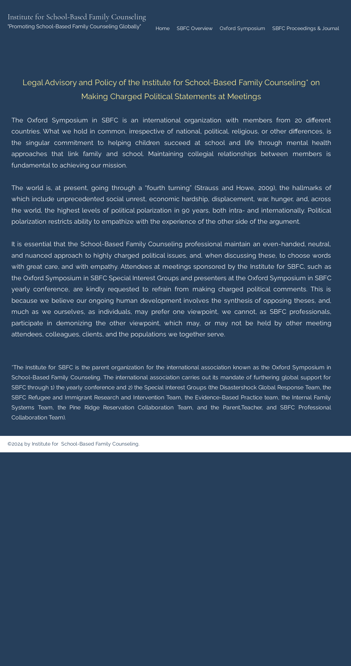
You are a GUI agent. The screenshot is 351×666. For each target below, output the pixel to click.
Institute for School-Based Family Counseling (77, 16)
